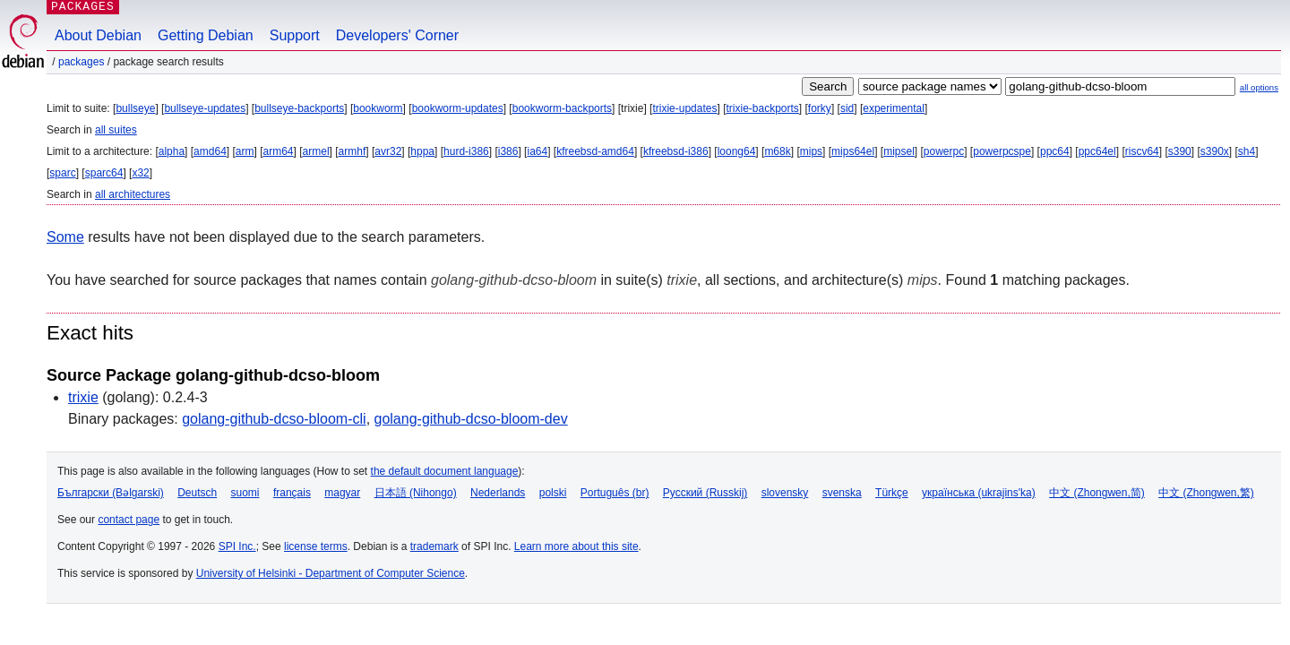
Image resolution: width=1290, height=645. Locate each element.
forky (819, 108)
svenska (842, 492)
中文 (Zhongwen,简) (1097, 492)
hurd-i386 (466, 151)
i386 (508, 151)
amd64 (210, 151)
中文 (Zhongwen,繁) (1206, 492)
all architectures (132, 194)
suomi (245, 492)
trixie (83, 397)
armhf (352, 151)
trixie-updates (684, 108)
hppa (422, 151)
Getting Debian (206, 35)
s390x (1214, 151)
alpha (172, 151)
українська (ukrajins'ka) (979, 492)
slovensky (785, 492)
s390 (1179, 151)
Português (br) (614, 492)
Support (295, 35)
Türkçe (891, 492)
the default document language (445, 471)
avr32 (387, 151)
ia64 (537, 151)
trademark (434, 546)
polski (553, 492)
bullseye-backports (299, 108)
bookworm (377, 108)
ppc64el (1097, 151)
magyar (342, 492)
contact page (128, 519)
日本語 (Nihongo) (415, 492)
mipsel (899, 151)
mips (811, 151)
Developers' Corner (397, 35)
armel (316, 151)
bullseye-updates (204, 108)
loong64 (737, 151)
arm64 (278, 151)
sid (847, 108)
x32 (140, 173)
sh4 (1246, 151)
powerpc (944, 151)
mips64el (852, 151)
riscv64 (1142, 151)
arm (245, 151)
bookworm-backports (562, 108)
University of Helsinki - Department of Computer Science (330, 573)
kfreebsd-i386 (676, 151)
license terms (316, 546)
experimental (893, 108)
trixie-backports (762, 108)
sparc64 (104, 173)
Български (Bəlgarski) (110, 492)
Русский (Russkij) (705, 492)
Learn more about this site (576, 546)
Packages (81, 62)
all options (1259, 87)
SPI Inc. (237, 546)
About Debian (98, 35)
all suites (116, 130)
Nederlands (497, 492)
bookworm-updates (457, 108)
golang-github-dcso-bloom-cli (274, 418)
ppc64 (1055, 151)
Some (65, 237)
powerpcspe (1002, 151)
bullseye (135, 108)
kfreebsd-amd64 (595, 151)
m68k (777, 151)
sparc (62, 173)
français (292, 492)
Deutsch (197, 492)
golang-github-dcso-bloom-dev (471, 418)
